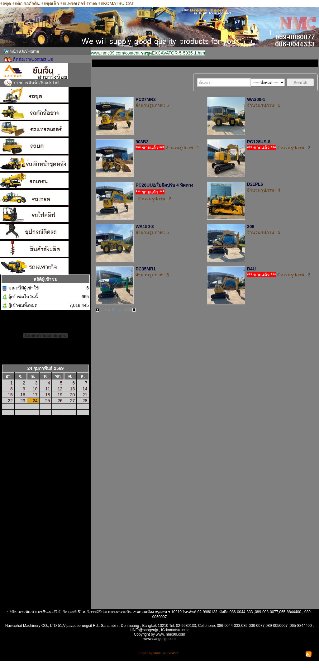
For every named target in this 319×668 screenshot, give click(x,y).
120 (127, 309)
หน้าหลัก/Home (24, 51)
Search (300, 82)
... (121, 309)
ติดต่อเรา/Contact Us (33, 59)
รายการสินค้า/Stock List (36, 82)
